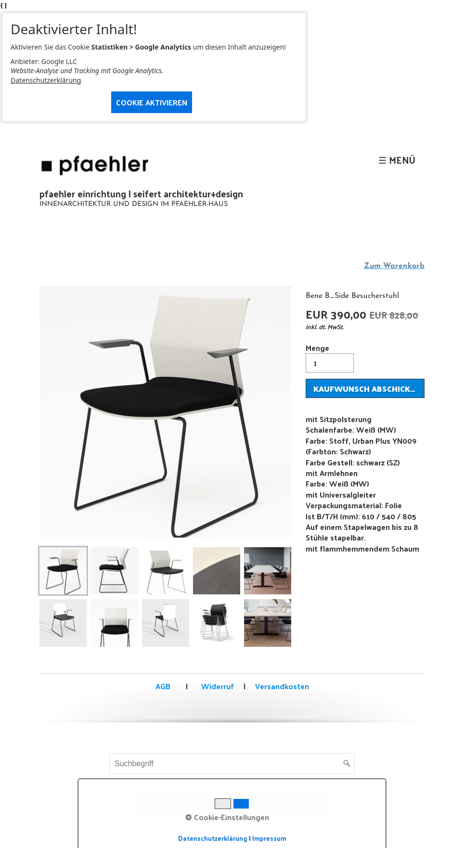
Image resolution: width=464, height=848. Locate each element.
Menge (330, 357)
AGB (162, 686)
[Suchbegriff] (232, 763)
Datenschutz (302, 797)
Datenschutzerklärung (46, 80)
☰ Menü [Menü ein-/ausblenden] (396, 160)
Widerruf (216, 686)
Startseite (156, 797)
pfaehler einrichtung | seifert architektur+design (141, 193)
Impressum (246, 797)
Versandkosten (282, 686)
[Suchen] (347, 763)
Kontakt (200, 797)
